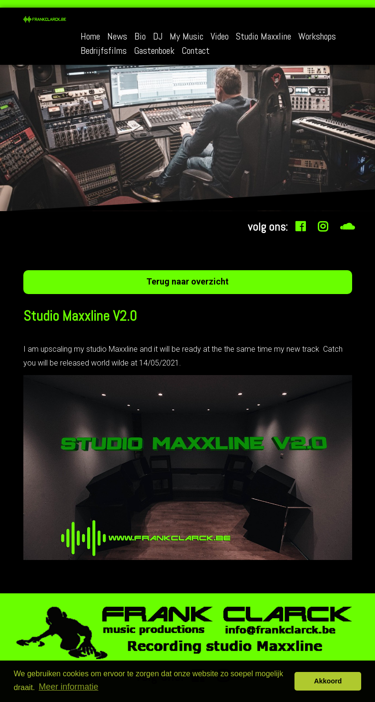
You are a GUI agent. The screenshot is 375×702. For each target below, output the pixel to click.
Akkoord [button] (328, 681)
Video (220, 36)
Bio (140, 36)
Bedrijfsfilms (104, 51)
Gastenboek (154, 51)
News (117, 36)
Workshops (317, 36)
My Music (186, 36)
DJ (157, 36)
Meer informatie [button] (68, 687)
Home (90, 36)
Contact (196, 51)
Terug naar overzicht (187, 281)
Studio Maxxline (263, 36)
